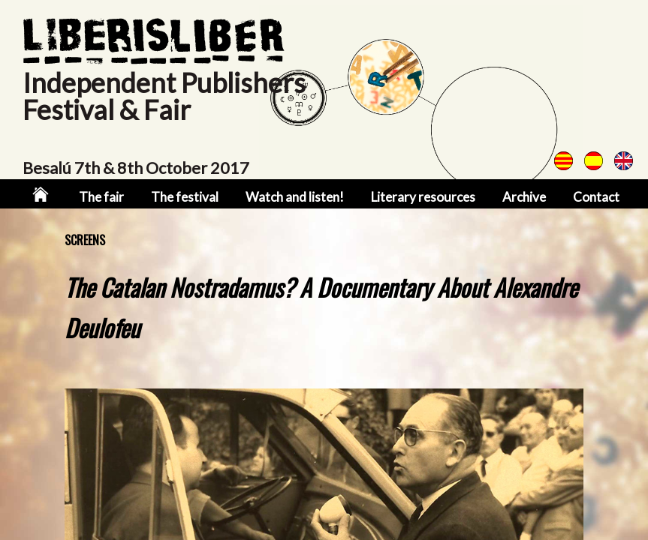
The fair (101, 197)
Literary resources (423, 197)
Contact (596, 197)
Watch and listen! (295, 197)
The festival (185, 197)
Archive (524, 197)
